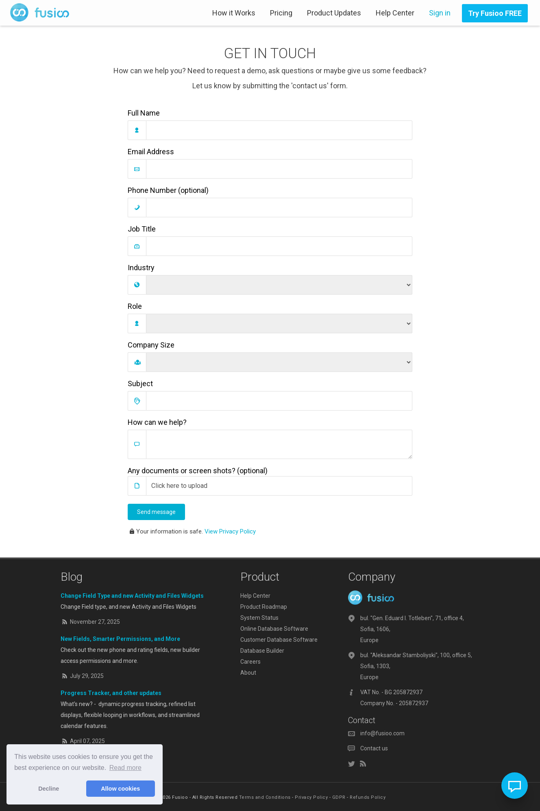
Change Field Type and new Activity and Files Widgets (132, 595)
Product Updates (334, 13)
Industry (141, 267)
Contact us (374, 748)
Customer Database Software (279, 639)
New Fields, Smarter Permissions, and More (120, 639)
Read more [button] (125, 767)
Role (135, 306)
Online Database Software (274, 628)
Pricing (281, 13)
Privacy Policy (311, 797)
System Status (259, 617)
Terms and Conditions (265, 797)
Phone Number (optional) (168, 190)
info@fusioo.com (382, 733)
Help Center (395, 13)
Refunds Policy (367, 797)
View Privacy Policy (230, 531)
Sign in (440, 13)
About (248, 672)
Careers (250, 661)
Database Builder (262, 650)
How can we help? (157, 422)
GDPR (339, 797)
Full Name (144, 113)
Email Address (151, 151)
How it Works (233, 13)
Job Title (142, 229)
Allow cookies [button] (120, 788)
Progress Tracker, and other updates (111, 693)
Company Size (151, 345)
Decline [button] (48, 788)
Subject (140, 383)
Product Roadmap (263, 606)
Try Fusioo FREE (495, 13)
